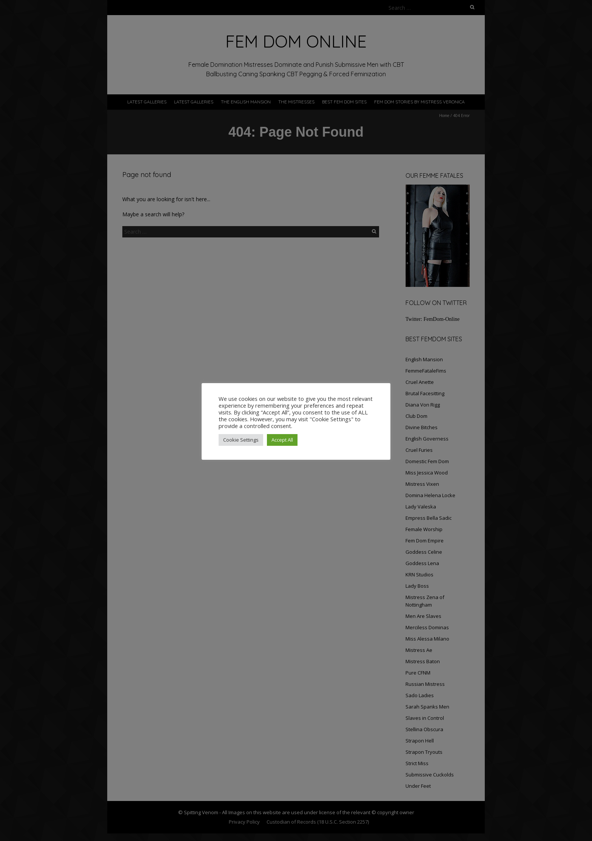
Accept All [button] (282, 439)
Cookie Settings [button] (241, 439)
